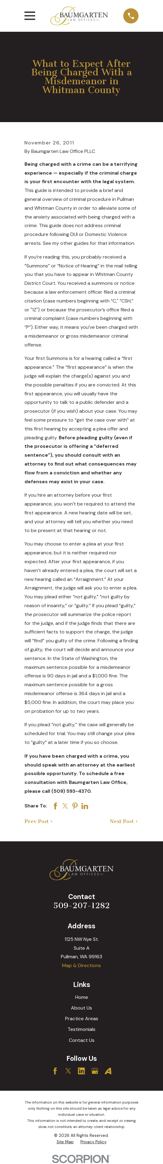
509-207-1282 (81, 905)
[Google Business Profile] (94, 1071)
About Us (81, 1008)
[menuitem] (65, 1142)
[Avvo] (108, 1071)
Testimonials (81, 1029)
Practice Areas (81, 1018)
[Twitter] (68, 1071)
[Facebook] (55, 1071)
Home (81, 997)
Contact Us (81, 1040)
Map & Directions (81, 965)
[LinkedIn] (81, 1071)
